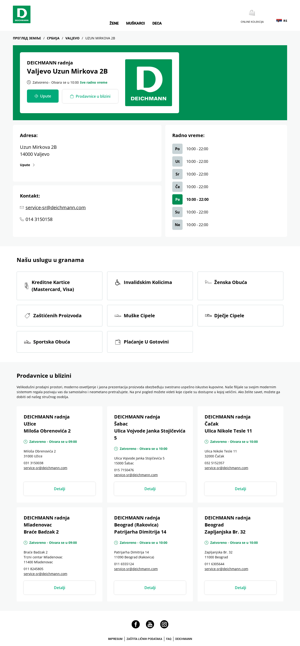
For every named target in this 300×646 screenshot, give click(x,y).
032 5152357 (214, 463)
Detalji (59, 488)
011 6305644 (214, 564)
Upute (27, 164)
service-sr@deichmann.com (56, 207)
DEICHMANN (183, 639)
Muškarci (135, 23)
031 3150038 (33, 463)
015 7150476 (124, 470)
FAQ (168, 639)
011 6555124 (124, 564)
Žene (114, 23)
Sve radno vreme (93, 82)
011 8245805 (33, 569)
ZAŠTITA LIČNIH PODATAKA (144, 639)
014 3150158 (39, 219)
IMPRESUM (115, 639)
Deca (157, 23)
